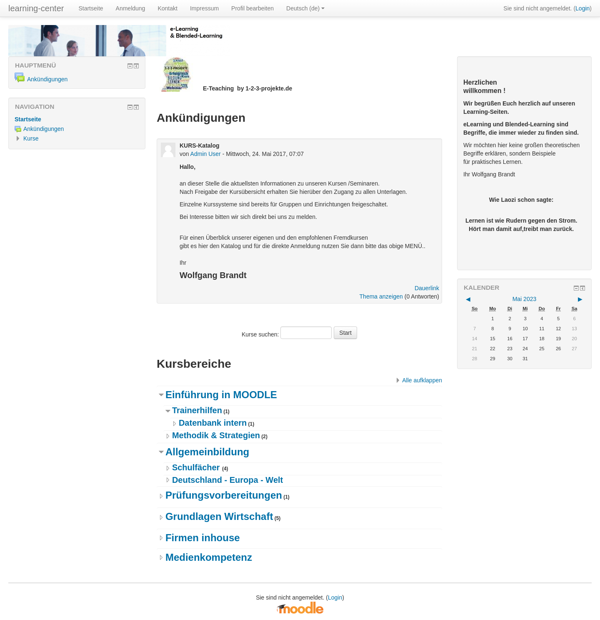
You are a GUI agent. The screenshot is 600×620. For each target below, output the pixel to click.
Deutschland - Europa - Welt (227, 479)
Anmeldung (130, 8)
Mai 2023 (524, 299)
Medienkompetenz (208, 557)
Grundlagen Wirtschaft (219, 516)
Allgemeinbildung (207, 451)
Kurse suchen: (261, 334)
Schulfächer (197, 467)
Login (582, 8)
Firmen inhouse (202, 537)
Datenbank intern (213, 422)
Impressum (204, 8)
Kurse (31, 138)
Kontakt (167, 8)
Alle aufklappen (422, 380)
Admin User (205, 154)
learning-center (36, 8)
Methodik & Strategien (216, 435)
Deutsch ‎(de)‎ (305, 8)
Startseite (90, 8)
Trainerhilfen (197, 410)
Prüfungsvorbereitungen (223, 495)
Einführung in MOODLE (221, 394)
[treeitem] (77, 119)
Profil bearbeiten (252, 8)
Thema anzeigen (381, 296)
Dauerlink (427, 288)
